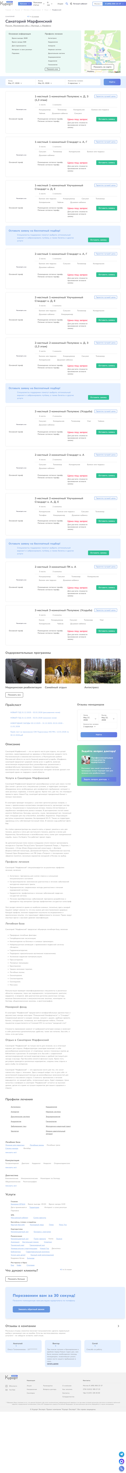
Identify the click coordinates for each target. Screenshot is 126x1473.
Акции (29, 1386)
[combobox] (98, 3)
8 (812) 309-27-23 (93, 1389)
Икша (46, 10)
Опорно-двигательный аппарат (55, 1132)
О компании (66, 1386)
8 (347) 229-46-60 (93, 1393)
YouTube (12, 1390)
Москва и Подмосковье (32, 10)
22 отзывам (35, 16)
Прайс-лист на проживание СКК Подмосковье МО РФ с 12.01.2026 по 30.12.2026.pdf (39, 733)
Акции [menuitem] (60, 4)
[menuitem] (25, 4)
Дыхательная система (20, 1116)
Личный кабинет (80, 4)
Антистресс (16, 1107)
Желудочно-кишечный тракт (58, 1126)
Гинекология (51, 1121)
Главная (8, 10)
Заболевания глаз (18, 1126)
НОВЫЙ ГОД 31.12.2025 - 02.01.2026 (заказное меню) (33, 718)
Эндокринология (53, 1116)
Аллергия (15, 1112)
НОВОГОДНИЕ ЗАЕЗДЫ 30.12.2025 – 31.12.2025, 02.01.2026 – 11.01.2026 (37, 725)
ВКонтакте (13, 1386)
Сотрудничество (68, 1397)
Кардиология (51, 1107)
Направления (32, 1389)
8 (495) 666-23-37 (113, 4)
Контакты (66, 1393)
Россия (17, 10)
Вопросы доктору (49, 1389)
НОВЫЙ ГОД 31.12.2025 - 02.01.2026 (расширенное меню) (35, 712)
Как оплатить (67, 1389)
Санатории (31, 1393)
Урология (15, 1131)
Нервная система (53, 1112)
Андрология (16, 1121)
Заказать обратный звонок (31, 1309)
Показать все (52, 69)
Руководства (48, 1386)
